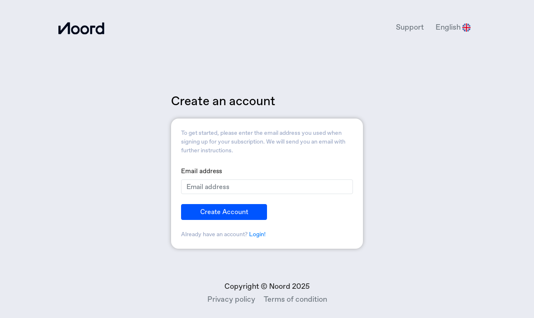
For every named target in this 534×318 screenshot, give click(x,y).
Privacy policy (231, 299)
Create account (224, 212)
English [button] (453, 27)
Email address (201, 171)
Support (410, 27)
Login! (257, 234)
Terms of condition (295, 299)
